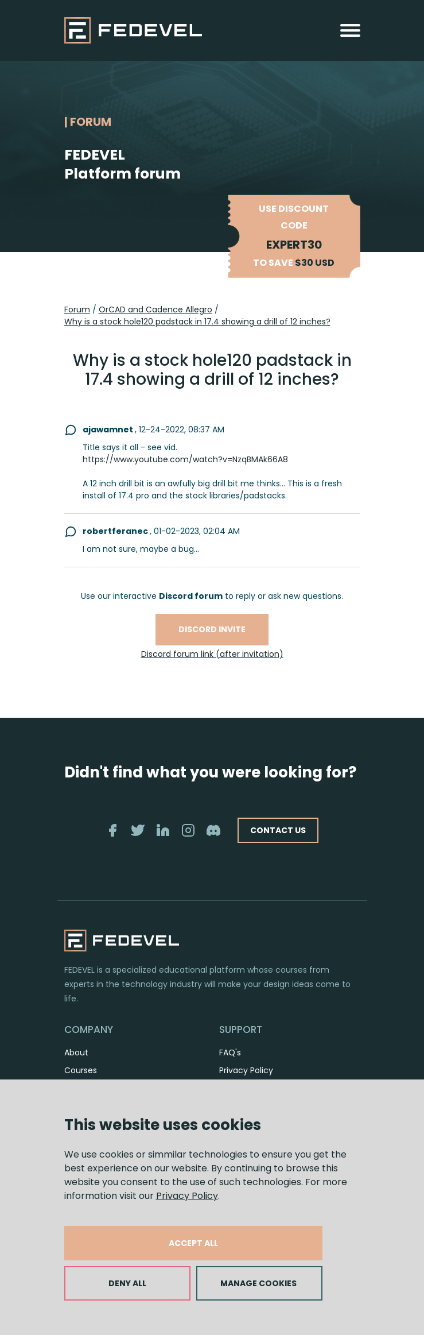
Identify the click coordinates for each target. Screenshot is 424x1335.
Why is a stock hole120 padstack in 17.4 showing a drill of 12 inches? (197, 321)
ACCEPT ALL (193, 1243)
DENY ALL (127, 1283)
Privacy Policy (187, 1195)
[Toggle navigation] (350, 30)
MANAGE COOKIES (258, 1283)
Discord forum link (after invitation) (212, 654)
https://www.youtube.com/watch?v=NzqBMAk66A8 (185, 459)
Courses (80, 1070)
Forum (77, 309)
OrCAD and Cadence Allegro (155, 309)
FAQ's (230, 1052)
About (76, 1052)
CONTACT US (278, 830)
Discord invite (212, 629)
